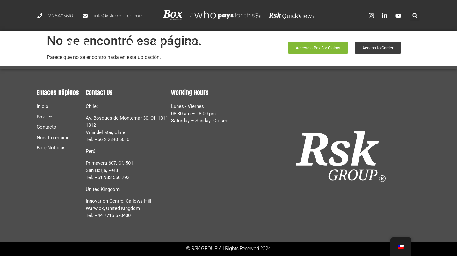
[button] (415, 16)
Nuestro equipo (240, 42)
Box (161, 43)
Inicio (133, 42)
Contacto (195, 42)
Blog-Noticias (200, 52)
